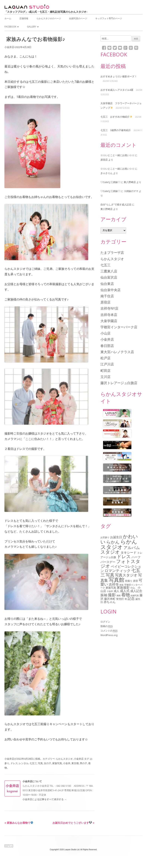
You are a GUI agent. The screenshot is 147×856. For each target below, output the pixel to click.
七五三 (33, 763)
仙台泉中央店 (110, 290)
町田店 (105, 370)
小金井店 (9, 47)
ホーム (7, 18)
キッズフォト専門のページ (108, 18)
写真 (40, 763)
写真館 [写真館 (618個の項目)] (116, 579)
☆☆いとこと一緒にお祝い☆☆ (117, 155)
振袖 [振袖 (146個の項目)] (103, 595)
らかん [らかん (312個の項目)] (113, 542)
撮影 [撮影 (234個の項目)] (112, 594)
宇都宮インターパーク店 (118, 327)
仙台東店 (107, 283)
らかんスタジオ (64, 758)
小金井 (66, 763)
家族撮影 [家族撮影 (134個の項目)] (123, 587)
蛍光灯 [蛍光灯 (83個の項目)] (120, 599)
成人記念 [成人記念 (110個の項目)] (136, 591)
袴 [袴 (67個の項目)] (126, 599)
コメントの (109, 630)
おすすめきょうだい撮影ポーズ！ (118, 76)
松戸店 (105, 358)
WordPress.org (108, 635)
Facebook (10, 26)
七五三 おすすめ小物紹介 (116, 116)
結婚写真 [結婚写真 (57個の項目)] (135, 595)
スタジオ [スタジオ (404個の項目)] (110, 552)
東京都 (75, 763)
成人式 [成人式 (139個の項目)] (125, 591)
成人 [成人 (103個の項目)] (116, 591)
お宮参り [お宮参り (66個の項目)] (104, 537)
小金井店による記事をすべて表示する (45, 799)
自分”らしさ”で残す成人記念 (115, 204)
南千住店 (107, 296)
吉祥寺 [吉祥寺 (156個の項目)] (114, 584)
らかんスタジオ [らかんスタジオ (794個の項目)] (118, 544)
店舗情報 (23, 18)
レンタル (23, 763)
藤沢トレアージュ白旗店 (118, 383)
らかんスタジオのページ (48, 18)
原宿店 (104, 159)
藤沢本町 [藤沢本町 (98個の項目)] (109, 599)
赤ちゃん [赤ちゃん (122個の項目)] (110, 602)
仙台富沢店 (108, 277)
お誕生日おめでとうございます (73, 822)
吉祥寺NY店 (109, 308)
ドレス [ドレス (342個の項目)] (124, 556)
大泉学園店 (108, 321)
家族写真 (57, 763)
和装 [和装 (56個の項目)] (121, 584)
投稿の (106, 626)
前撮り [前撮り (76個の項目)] (128, 580)
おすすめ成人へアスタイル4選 (116, 90)
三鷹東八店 (108, 271)
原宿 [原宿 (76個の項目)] (135, 580)
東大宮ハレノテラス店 (117, 352)
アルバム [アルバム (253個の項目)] (132, 547)
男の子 (83, 763)
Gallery (31, 26)
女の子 (47, 763)
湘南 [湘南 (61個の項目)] (118, 595)
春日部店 (107, 345)
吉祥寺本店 (108, 314)
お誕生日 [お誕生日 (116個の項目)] (116, 537)
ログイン (105, 621)
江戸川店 (107, 364)
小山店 (105, 333)
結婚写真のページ (78, 18)
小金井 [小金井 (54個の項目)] (110, 591)
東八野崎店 (130, 182)
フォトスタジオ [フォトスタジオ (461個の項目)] (120, 563)
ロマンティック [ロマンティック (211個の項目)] (118, 570)
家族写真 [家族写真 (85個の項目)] (111, 587)
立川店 (105, 376)
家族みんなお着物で (18, 822)
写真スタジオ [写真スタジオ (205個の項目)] (126, 575)
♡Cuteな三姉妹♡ (110, 182)
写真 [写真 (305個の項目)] (110, 575)
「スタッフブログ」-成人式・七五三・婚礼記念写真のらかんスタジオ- (45, 11)
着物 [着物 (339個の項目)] (125, 595)
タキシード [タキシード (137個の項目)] (128, 552)
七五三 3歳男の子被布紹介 (115, 130)
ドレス (14, 763)
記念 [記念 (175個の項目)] (131, 598)
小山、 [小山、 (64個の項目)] (133, 587)
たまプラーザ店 (112, 252)
